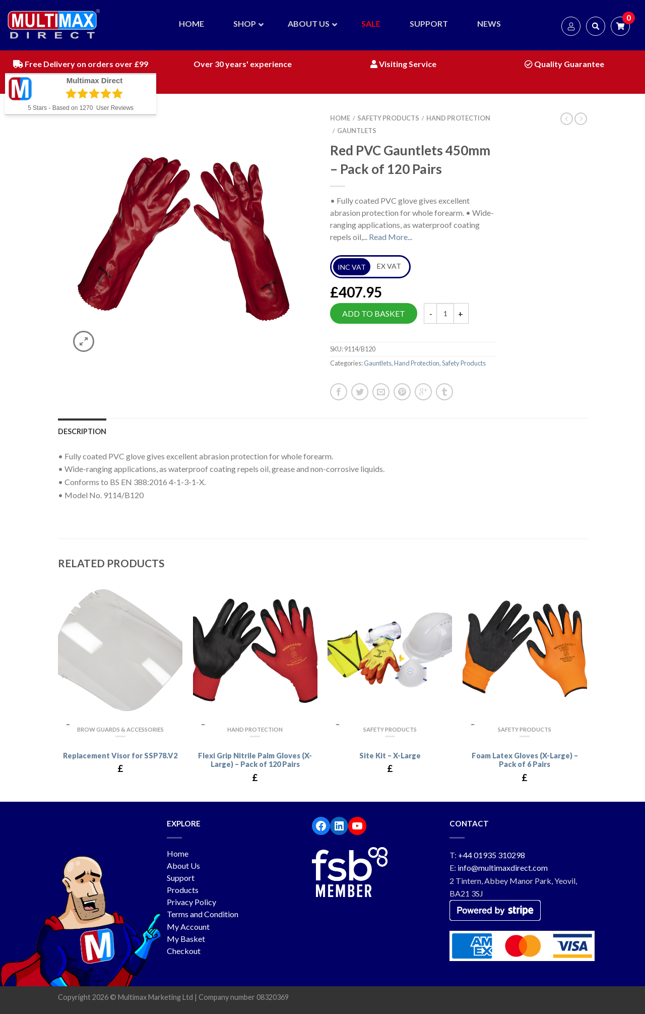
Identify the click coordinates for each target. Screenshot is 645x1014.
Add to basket (373, 313)
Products (183, 889)
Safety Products (388, 118)
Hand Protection (458, 118)
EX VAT (389, 266)
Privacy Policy (191, 902)
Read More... (390, 237)
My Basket (186, 938)
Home (340, 118)
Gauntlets (356, 131)
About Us (183, 865)
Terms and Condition (202, 914)
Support (181, 877)
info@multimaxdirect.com (503, 867)
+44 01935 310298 (491, 855)
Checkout (184, 951)
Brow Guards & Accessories (120, 729)
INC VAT (352, 267)
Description (82, 431)
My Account (188, 926)
